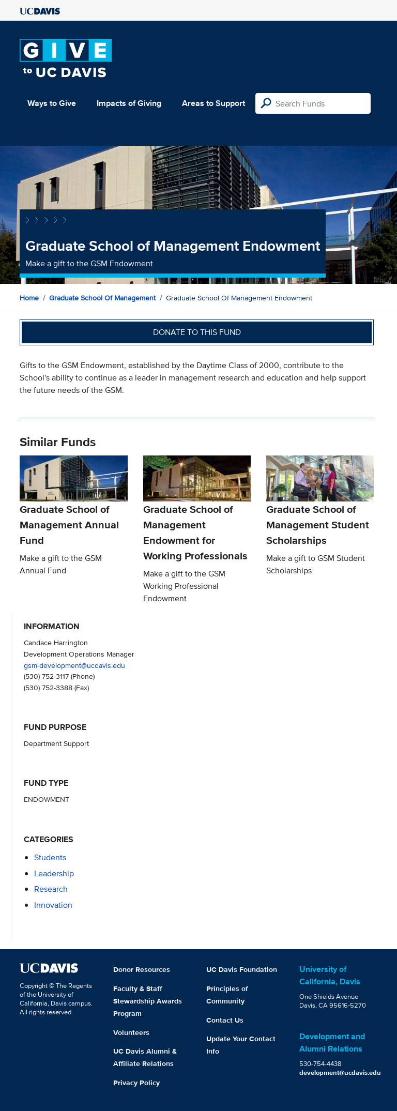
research (51, 889)
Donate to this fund (197, 332)
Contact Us (224, 1020)
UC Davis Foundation (241, 969)
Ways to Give (51, 103)
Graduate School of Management (102, 298)
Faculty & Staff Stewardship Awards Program (147, 1000)
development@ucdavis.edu (340, 1072)
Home (29, 298)
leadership (54, 873)
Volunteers (131, 1032)
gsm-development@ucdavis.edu (74, 665)
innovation (53, 905)
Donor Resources (141, 969)
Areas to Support (213, 103)
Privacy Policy (136, 1082)
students (50, 857)
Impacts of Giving (129, 103)
